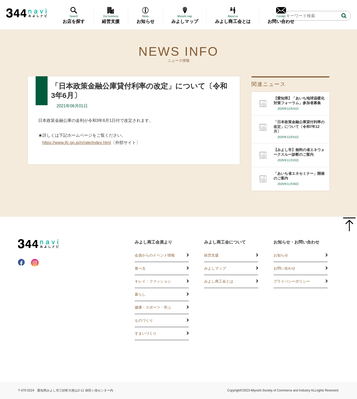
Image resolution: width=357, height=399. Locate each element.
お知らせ (281, 255)
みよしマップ (215, 268)
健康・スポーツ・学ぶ (153, 307)
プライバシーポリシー (292, 281)
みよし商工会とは (218, 281)
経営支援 (211, 255)
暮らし (140, 294)
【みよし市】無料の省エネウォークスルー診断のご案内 (299, 152)
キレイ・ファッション (153, 281)
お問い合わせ (284, 268)
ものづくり (144, 320)
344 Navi (26, 13)
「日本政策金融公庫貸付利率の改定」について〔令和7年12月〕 (299, 126)
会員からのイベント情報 (155, 255)
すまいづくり (146, 333)
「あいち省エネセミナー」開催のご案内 (299, 175)
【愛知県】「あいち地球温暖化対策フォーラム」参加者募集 (299, 100)
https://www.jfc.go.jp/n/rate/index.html (76, 142)
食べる (140, 268)
